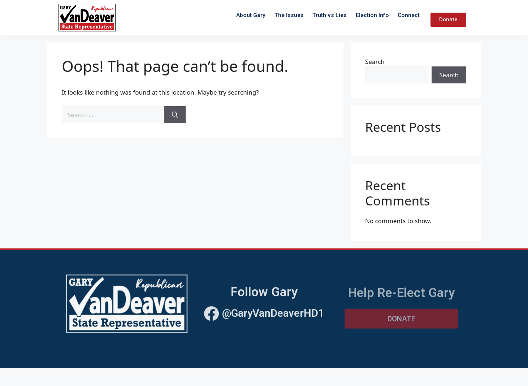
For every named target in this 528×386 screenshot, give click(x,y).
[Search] (175, 114)
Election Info (372, 15)
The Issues (289, 15)
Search (375, 61)
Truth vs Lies (329, 15)
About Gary (250, 15)
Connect (409, 15)
